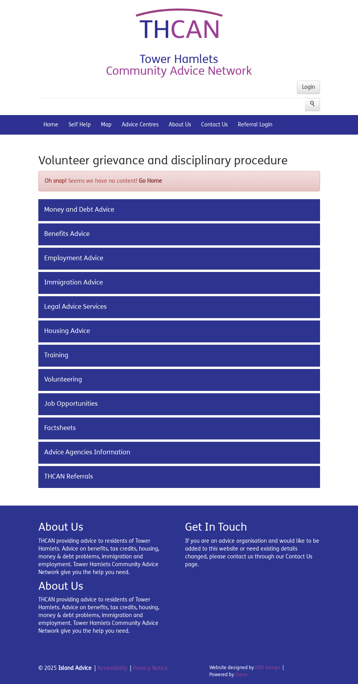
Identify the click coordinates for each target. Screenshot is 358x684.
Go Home (150, 181)
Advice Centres (140, 124)
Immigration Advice (73, 282)
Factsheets (60, 428)
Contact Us (214, 124)
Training (56, 355)
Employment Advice (73, 258)
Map (106, 124)
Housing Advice (67, 331)
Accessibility (112, 668)
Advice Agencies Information (87, 452)
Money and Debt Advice (79, 210)
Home (50, 124)
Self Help (79, 124)
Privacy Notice (150, 668)
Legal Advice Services (75, 307)
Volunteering (63, 379)
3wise (241, 674)
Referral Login (255, 124)
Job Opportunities (71, 404)
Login (308, 87)
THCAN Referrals (68, 477)
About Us (180, 124)
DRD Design (267, 667)
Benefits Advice (67, 234)
